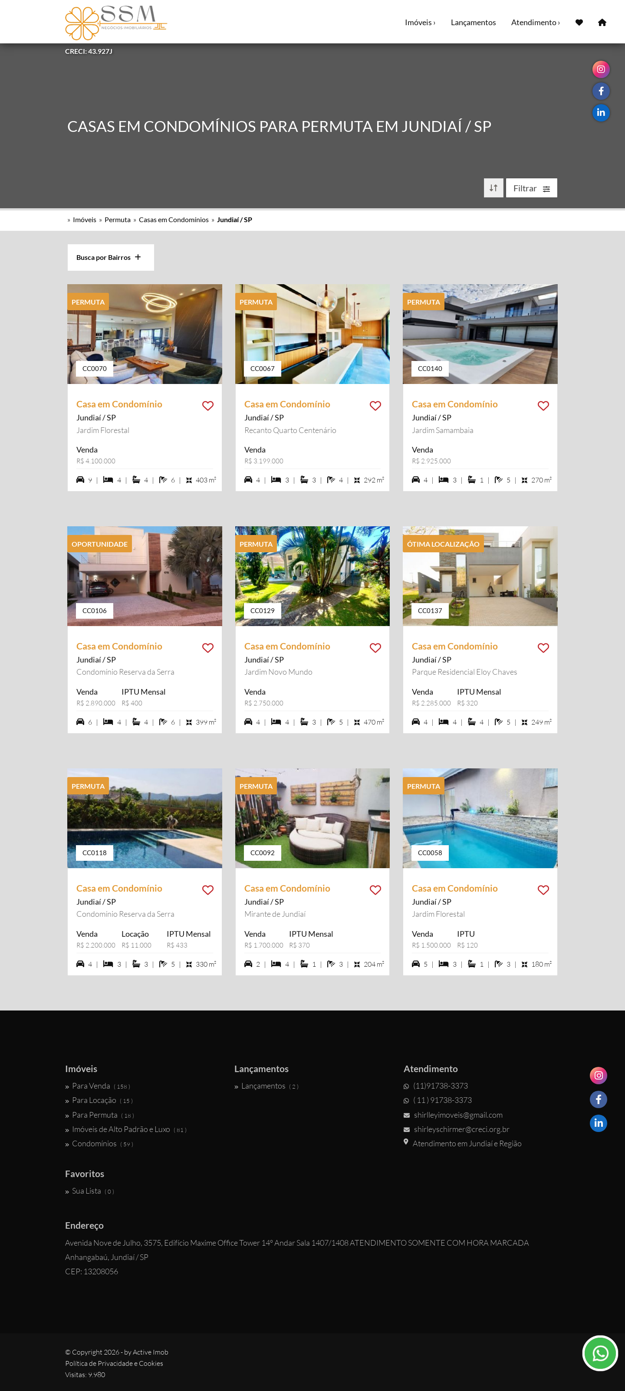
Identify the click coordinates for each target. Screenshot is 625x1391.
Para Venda (97, 1085)
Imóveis (84, 219)
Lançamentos (473, 22)
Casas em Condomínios (174, 219)
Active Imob (150, 1352)
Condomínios (99, 1143)
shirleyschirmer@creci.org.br (457, 1129)
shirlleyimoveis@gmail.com (453, 1114)
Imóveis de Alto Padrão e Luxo (126, 1129)
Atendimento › (535, 22)
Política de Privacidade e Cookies (114, 1363)
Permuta (118, 219)
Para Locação (99, 1100)
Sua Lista (89, 1190)
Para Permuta (99, 1114)
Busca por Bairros (108, 257)
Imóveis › (420, 22)
